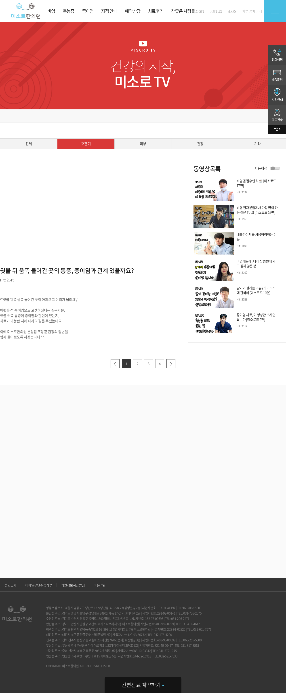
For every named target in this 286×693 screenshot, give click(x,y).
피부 (143, 143)
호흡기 (86, 143)
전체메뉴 (275, 11)
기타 (257, 143)
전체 (28, 143)
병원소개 (10, 585)
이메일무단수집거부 (38, 585)
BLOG (232, 11)
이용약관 (99, 585)
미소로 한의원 (25, 11)
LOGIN (199, 11)
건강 (200, 143)
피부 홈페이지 (252, 11)
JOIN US (216, 11)
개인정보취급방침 (73, 585)
